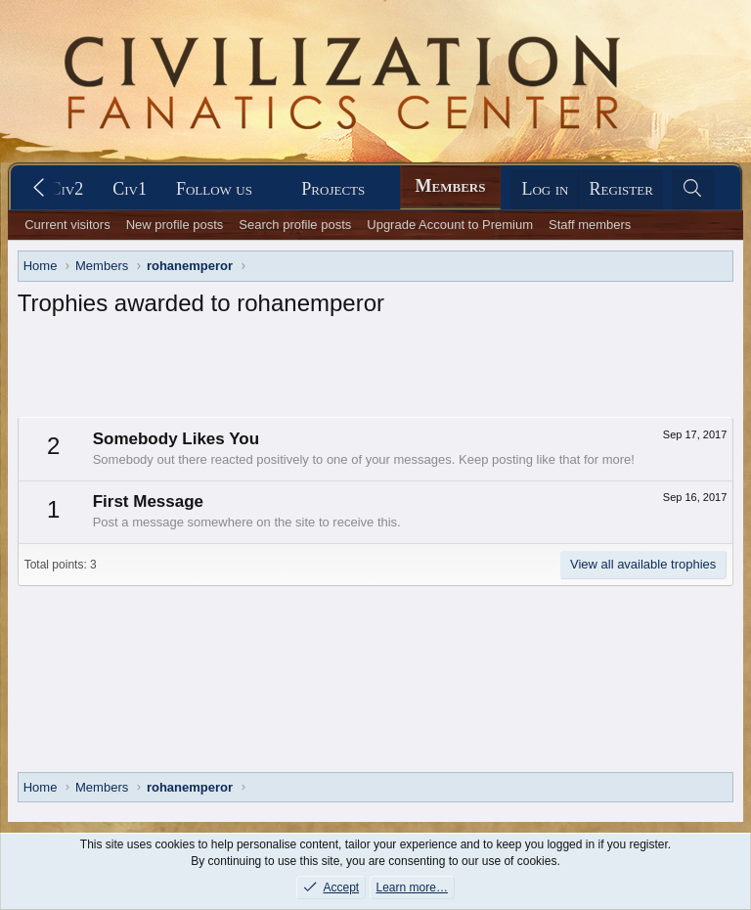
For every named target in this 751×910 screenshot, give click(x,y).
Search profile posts (295, 224)
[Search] (693, 189)
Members (451, 186)
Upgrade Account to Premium (450, 224)
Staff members (590, 224)
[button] (224, 189)
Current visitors (67, 224)
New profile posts (175, 224)
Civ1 (129, 189)
